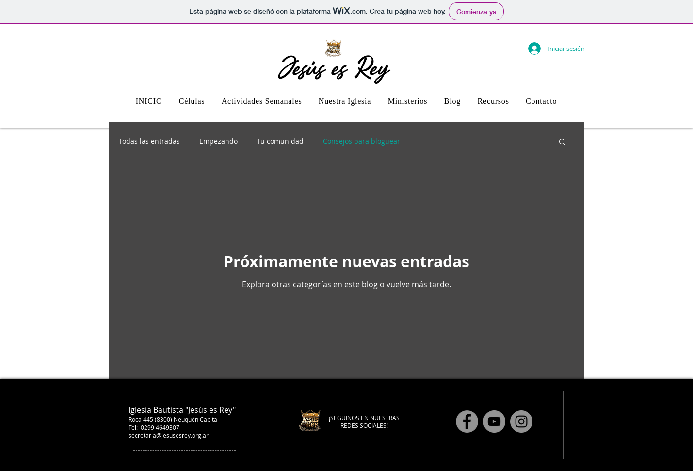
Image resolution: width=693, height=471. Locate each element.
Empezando (218, 141)
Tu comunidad (280, 141)
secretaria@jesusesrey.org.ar (169, 435)
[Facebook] (467, 421)
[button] (562, 142)
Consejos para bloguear (361, 141)
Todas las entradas (149, 141)
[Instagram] (521, 421)
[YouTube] (494, 421)
